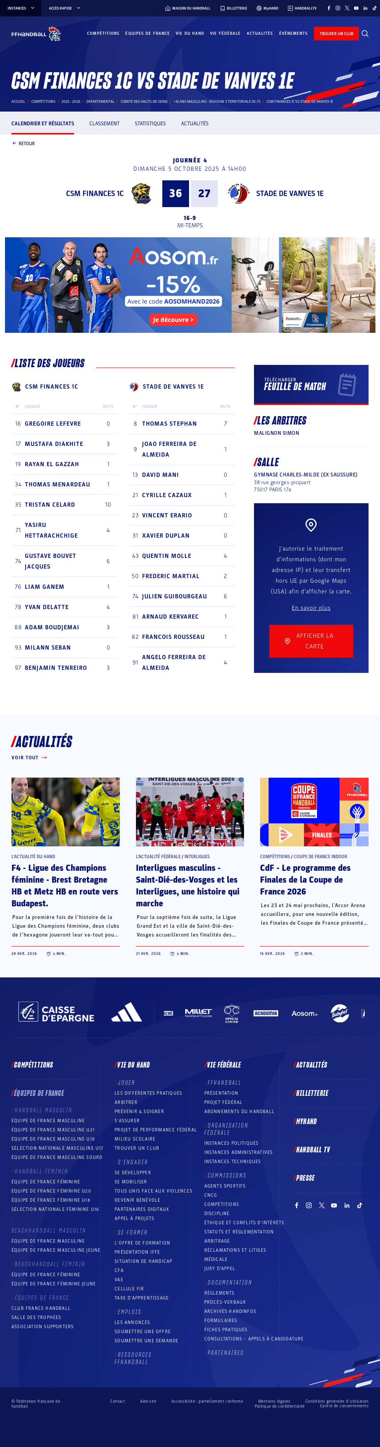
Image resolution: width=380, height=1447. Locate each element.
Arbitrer (126, 1102)
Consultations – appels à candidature (254, 1339)
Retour (23, 144)
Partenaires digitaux (142, 1209)
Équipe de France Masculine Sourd (56, 1157)
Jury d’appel (219, 1268)
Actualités (260, 33)
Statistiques (150, 123)
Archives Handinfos (230, 1311)
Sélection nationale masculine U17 (57, 1148)
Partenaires (226, 1353)
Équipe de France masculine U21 (53, 1130)
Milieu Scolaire (135, 1139)
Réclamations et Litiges (235, 1250)
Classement (104, 123)
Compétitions (103, 33)
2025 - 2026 (70, 101)
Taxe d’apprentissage (142, 1298)
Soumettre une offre (143, 1331)
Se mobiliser (131, 1181)
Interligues (197, 856)
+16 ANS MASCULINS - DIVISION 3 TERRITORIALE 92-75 (217, 101)
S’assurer (127, 1120)
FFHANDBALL (225, 1083)
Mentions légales (274, 1401)
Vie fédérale (225, 33)
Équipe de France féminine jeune (53, 1284)
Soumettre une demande (146, 1340)
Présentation (221, 1093)
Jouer (126, 1083)
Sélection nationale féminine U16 (55, 1209)
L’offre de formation (142, 1243)
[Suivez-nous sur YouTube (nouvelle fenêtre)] (356, 8)
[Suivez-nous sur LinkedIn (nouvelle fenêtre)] (365, 8)
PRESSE (305, 1178)
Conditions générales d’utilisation (337, 1401)
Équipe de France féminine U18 (50, 1200)
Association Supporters (42, 1326)
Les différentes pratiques (148, 1093)
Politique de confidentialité (280, 1406)
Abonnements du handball (239, 1111)
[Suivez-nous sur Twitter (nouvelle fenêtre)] (347, 8)
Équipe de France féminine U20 (51, 1191)
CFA (119, 1270)
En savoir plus (311, 608)
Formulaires (221, 1320)
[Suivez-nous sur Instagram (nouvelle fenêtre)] (338, 8)
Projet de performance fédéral (156, 1130)
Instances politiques (231, 1143)
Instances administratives (238, 1152)
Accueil (18, 101)
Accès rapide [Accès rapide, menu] (65, 8)
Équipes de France (147, 33)
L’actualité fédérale (158, 856)
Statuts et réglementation (239, 1232)
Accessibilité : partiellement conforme (207, 1401)
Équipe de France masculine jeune (55, 1250)
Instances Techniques (232, 1161)
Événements (293, 33)
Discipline (217, 1213)
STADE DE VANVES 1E (289, 193)
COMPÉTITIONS (221, 1204)
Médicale (216, 1259)
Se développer (133, 1172)
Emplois (130, 1312)
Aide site (148, 1401)
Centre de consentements (344, 1406)
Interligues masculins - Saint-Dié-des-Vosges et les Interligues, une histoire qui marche (187, 886)
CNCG (210, 1195)
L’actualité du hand (33, 856)
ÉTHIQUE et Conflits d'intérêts (244, 1222)
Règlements (219, 1293)
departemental (100, 101)
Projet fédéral (223, 1102)
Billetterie (312, 1093)
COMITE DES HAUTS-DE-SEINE (144, 101)
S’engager (133, 1162)
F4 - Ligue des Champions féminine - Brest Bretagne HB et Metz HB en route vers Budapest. (64, 886)
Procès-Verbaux (225, 1302)
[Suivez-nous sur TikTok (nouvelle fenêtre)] (374, 8)
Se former (133, 1233)
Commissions (227, 1176)
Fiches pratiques (226, 1329)
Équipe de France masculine (48, 1120)
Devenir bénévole (137, 1200)
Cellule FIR (129, 1288)
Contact (117, 1401)
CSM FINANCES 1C (95, 193)
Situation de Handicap (143, 1261)
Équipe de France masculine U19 (53, 1139)
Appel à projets (134, 1218)
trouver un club (336, 33)
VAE (119, 1279)
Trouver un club (137, 1148)
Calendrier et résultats (42, 123)
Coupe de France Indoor (320, 856)
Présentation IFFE (137, 1252)
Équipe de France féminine (45, 1181)
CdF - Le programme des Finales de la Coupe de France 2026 (305, 880)
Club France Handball (41, 1308)
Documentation (230, 1283)
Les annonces (132, 1322)
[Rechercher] (365, 33)
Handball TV (313, 1150)
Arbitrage (217, 1241)
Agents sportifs (225, 1186)
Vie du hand (190, 33)
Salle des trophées (36, 1317)
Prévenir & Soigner (139, 1111)
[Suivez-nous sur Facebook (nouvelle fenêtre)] (329, 8)
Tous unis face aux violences (153, 1191)
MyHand (306, 1122)
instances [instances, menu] (22, 8)
